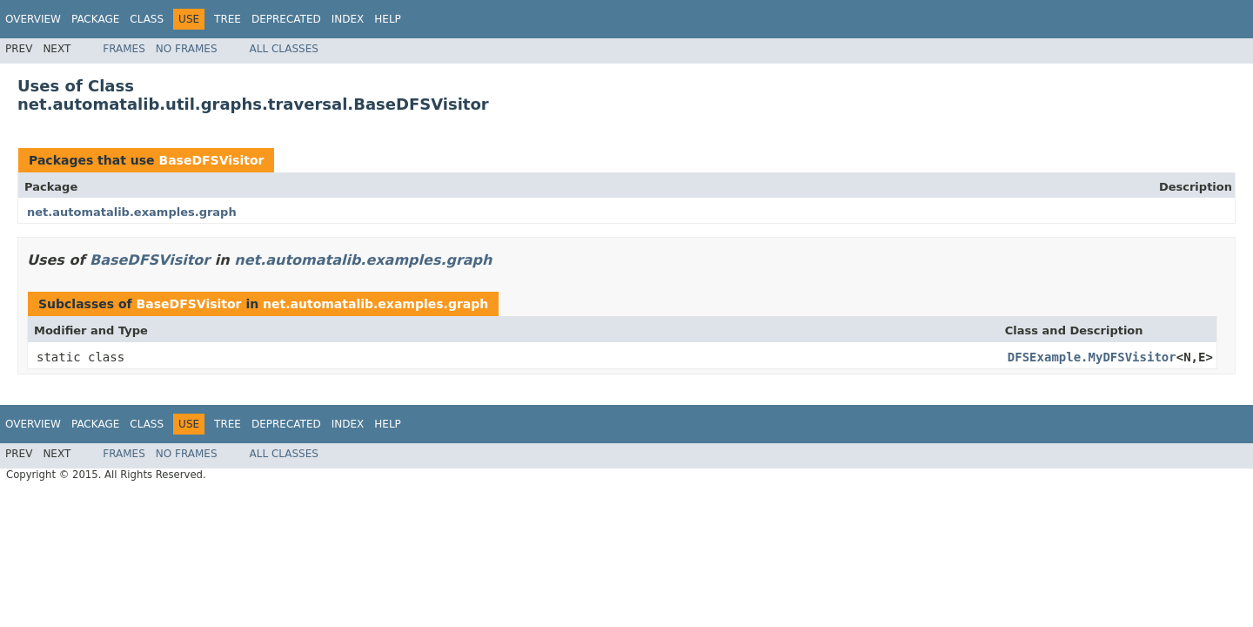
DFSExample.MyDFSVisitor (1092, 357)
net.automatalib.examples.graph (132, 212)
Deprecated (286, 19)
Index (348, 19)
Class (147, 19)
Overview (33, 19)
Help (387, 19)
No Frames (187, 49)
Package (95, 19)
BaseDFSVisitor (211, 160)
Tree (227, 19)
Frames (124, 49)
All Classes (284, 49)
